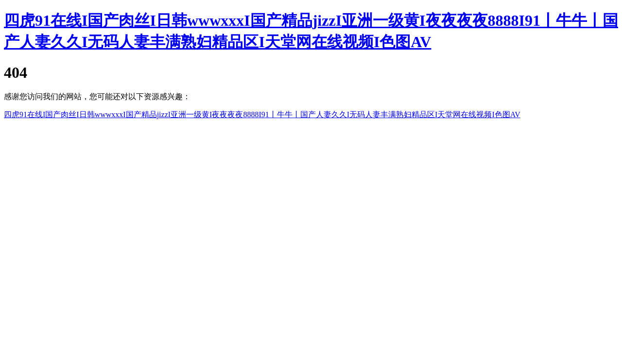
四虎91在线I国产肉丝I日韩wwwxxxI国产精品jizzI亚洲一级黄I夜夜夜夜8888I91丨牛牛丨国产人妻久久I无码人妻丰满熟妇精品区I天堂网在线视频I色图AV (262, 114)
